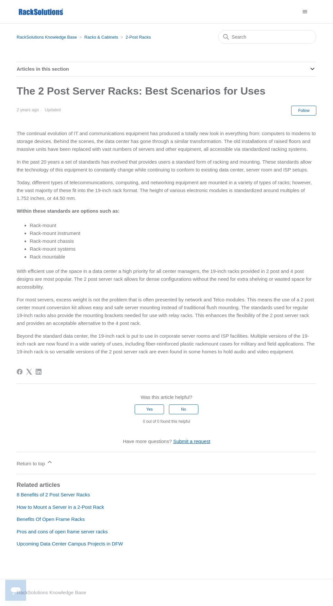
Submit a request (191, 441)
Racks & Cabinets (101, 37)
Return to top (35, 462)
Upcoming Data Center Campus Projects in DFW (70, 543)
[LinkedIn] (39, 372)
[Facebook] (20, 372)
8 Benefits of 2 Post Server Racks (53, 494)
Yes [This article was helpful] (149, 409)
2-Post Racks (138, 37)
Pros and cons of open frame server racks (62, 531)
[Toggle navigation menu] (304, 12)
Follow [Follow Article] (303, 110)
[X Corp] (29, 372)
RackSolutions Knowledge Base (47, 37)
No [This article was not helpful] (183, 409)
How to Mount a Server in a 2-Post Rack (60, 507)
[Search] (267, 37)
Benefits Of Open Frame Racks (51, 519)
